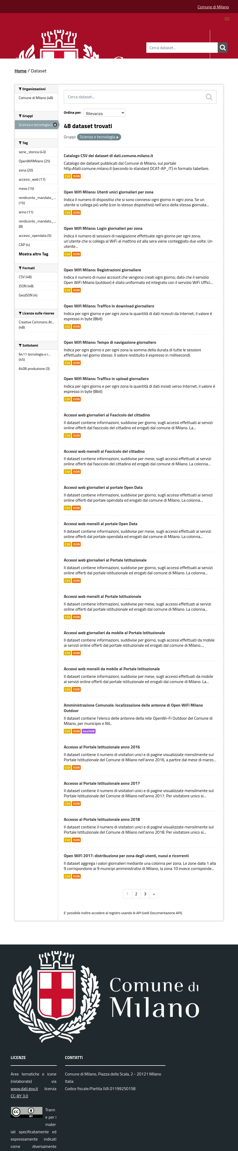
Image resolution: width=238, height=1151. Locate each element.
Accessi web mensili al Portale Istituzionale (102, 596)
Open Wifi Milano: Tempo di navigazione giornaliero (110, 342)
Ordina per (72, 112)
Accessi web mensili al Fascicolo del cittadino (104, 451)
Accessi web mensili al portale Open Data (100, 523)
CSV (67, 176)
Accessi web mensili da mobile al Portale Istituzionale (112, 669)
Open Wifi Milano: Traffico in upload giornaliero (106, 378)
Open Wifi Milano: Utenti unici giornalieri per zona (108, 192)
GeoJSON (89, 731)
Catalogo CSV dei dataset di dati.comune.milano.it (108, 155)
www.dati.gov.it (24, 1088)
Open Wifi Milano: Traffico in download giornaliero (109, 306)
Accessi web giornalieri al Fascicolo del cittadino (107, 415)
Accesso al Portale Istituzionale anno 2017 (102, 783)
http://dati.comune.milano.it (88, 168)
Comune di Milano (213, 7)
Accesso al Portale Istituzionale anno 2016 (102, 747)
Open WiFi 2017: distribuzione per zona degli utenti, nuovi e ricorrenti (126, 855)
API (138, 912)
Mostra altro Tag (33, 254)
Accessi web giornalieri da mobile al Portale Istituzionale (114, 632)
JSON (76, 176)
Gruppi (83, 58)
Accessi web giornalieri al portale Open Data (103, 487)
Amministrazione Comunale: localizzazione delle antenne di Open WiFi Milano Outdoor (133, 708)
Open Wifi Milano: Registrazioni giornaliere (102, 270)
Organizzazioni (54, 58)
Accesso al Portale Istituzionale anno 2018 (102, 819)
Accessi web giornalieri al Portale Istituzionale (105, 560)
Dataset (23, 58)
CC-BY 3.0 (19, 1096)
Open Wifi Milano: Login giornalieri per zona (103, 228)
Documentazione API (165, 912)
